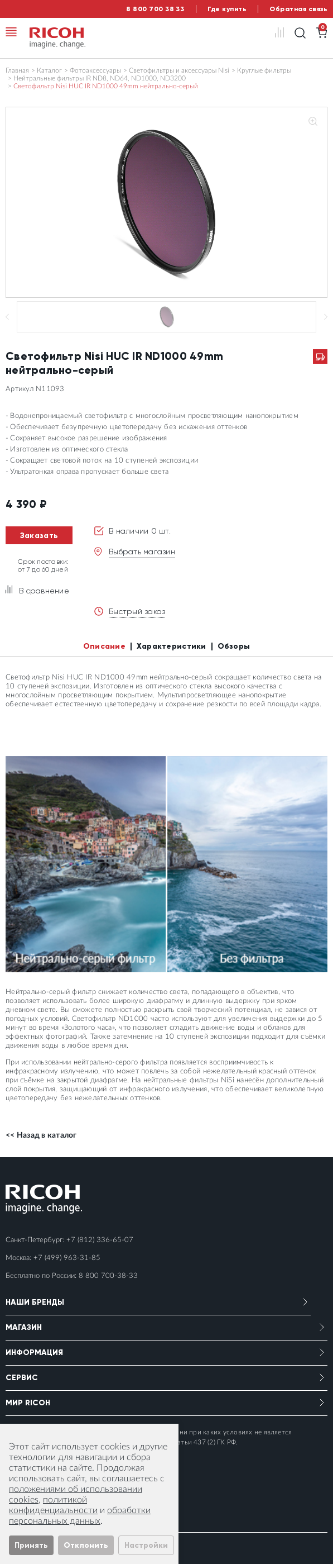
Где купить (227, 9)
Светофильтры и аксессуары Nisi (179, 70)
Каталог (49, 70)
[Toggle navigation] (11, 31)
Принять (31, 1545)
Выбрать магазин (142, 551)
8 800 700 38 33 (155, 9)
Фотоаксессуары (95, 70)
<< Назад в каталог (41, 1135)
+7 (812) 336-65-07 (99, 1240)
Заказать (39, 535)
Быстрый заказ (137, 611)
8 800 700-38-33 (108, 1276)
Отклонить (86, 1545)
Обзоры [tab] (234, 646)
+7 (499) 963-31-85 (66, 1258)
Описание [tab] (104, 646)
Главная (17, 70)
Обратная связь (298, 9)
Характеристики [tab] (171, 646)
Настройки (146, 1545)
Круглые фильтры (264, 70)
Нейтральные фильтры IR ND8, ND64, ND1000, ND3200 (99, 78)
